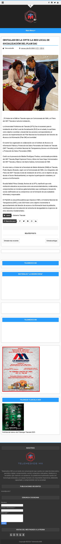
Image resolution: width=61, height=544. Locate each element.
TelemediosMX (36, 542)
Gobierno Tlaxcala (19, 215)
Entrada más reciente (11, 241)
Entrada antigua (52, 241)
